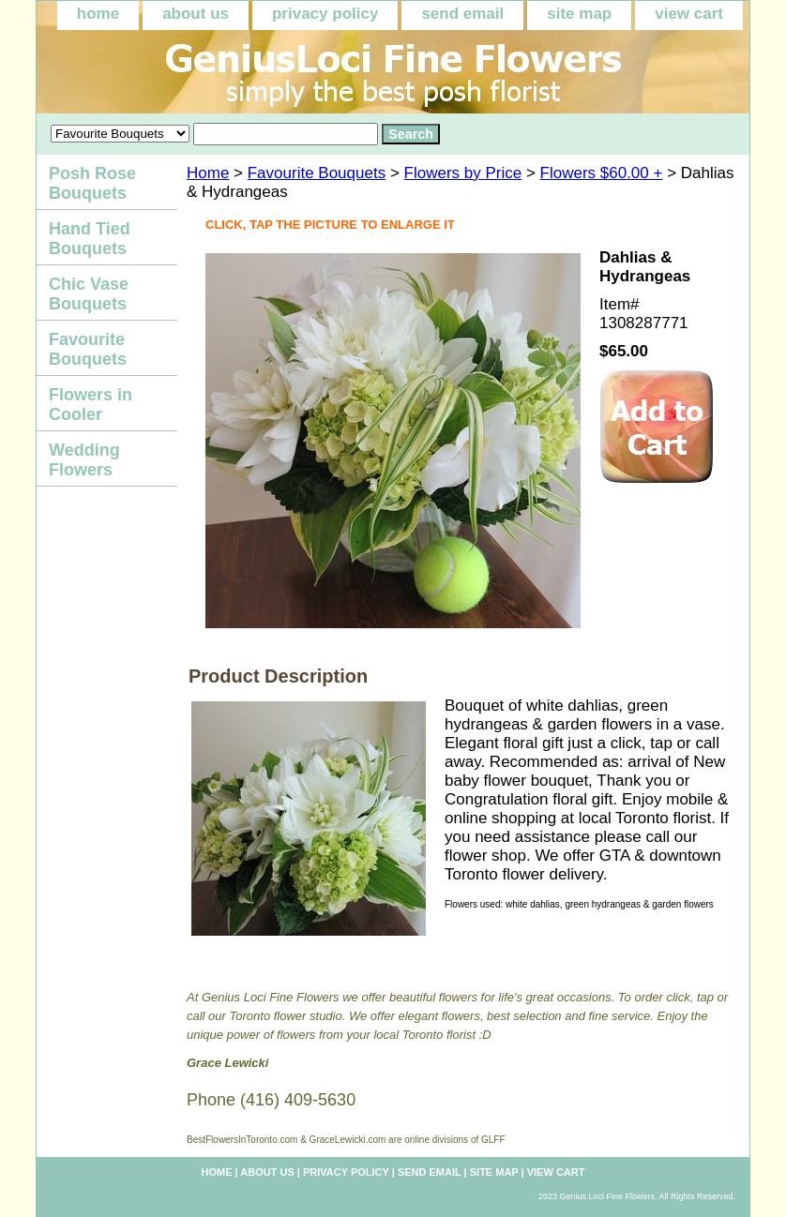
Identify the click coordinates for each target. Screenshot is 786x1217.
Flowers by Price (463, 173)
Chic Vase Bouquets (88, 294)
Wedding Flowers (84, 460)
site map (579, 14)
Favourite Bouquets (316, 173)
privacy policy (325, 14)
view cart (689, 14)
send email (462, 14)
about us (195, 14)
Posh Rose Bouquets (92, 183)
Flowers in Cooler (90, 404)
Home (208, 173)
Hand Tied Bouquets (89, 238)
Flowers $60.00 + (601, 173)
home (98, 14)
